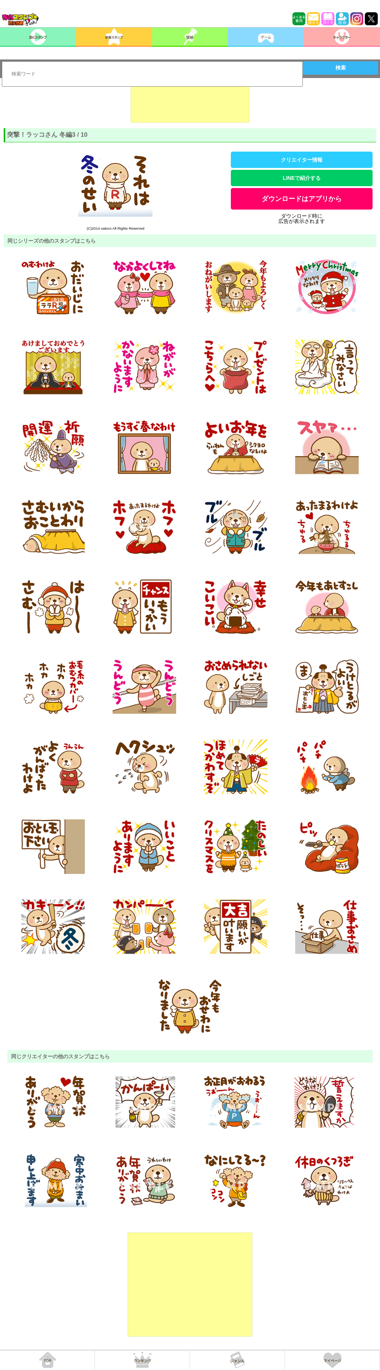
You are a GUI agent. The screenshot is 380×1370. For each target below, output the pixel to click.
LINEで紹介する (302, 178)
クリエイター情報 (301, 160)
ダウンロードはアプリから (302, 199)
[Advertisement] (190, 104)
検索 (340, 68)
